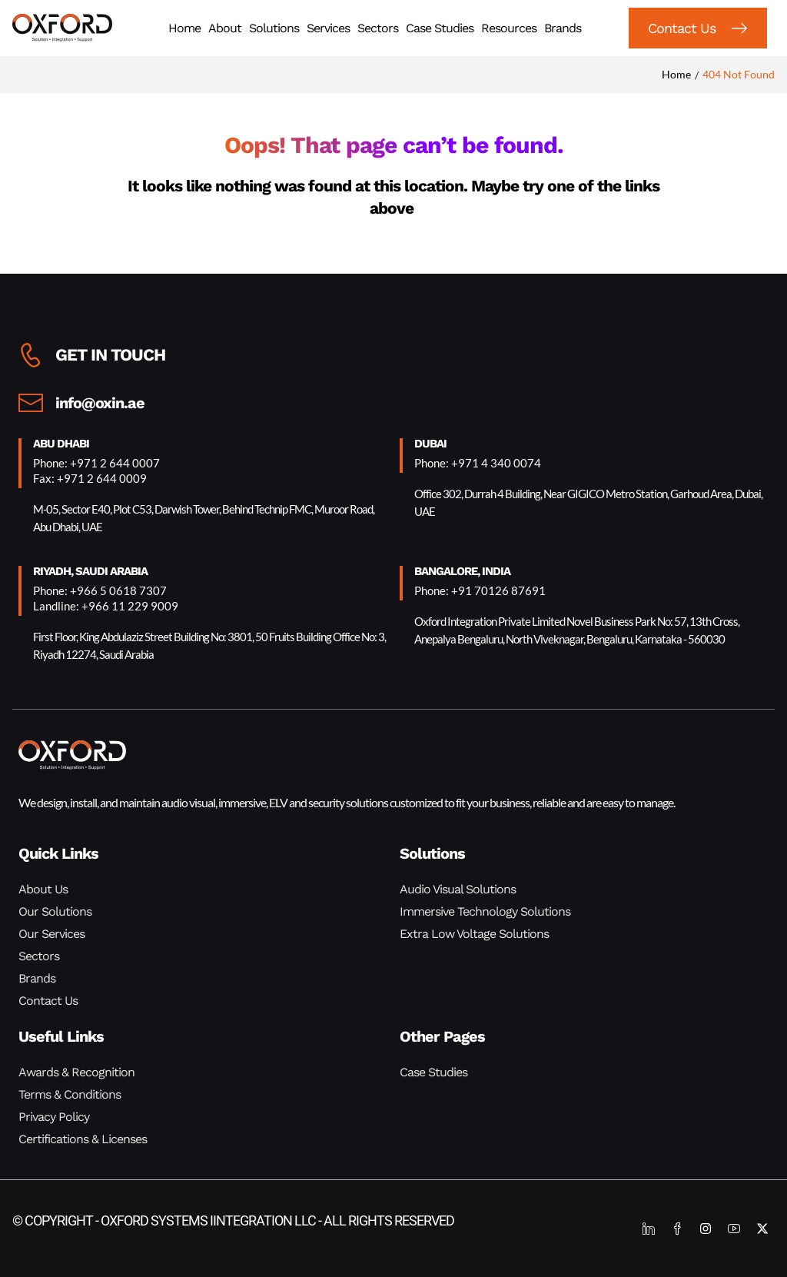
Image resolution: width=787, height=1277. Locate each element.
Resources (508, 28)
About (224, 28)
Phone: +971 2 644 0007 (96, 463)
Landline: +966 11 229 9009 (105, 606)
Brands (562, 28)
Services (328, 28)
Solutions (274, 28)
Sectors (377, 28)
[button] (698, 28)
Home (184, 28)
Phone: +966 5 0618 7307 (100, 590)
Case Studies (439, 28)
